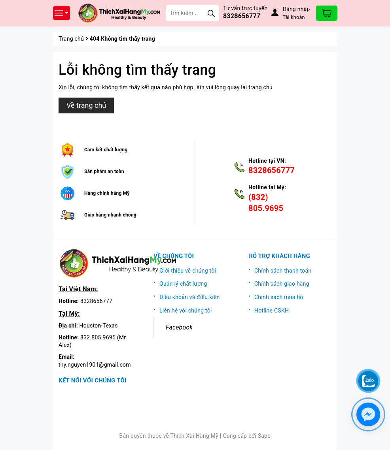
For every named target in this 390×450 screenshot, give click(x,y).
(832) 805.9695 (265, 202)
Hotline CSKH (271, 310)
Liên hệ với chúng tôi (185, 310)
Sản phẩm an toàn (104, 171)
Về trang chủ (86, 105)
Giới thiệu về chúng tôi (187, 270)
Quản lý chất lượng (183, 284)
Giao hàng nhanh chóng (110, 215)
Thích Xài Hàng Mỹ (194, 436)
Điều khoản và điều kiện (189, 297)
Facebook (179, 327)
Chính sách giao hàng (281, 284)
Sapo (264, 436)
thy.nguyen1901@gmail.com (95, 365)
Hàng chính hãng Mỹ (107, 193)
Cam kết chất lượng (105, 150)
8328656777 (241, 16)
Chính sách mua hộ (278, 297)
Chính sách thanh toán (282, 270)
